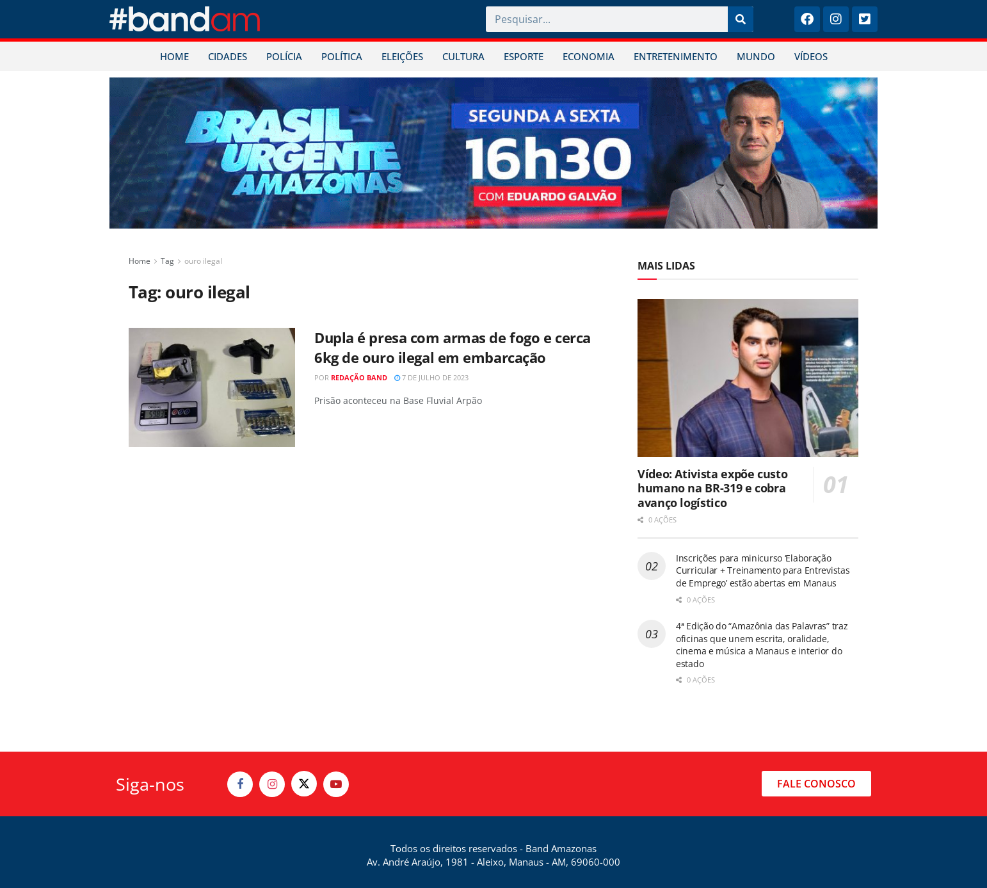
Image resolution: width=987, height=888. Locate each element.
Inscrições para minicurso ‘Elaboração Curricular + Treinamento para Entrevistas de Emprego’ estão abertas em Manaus (763, 570)
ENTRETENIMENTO (676, 56)
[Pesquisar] (740, 19)
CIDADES (227, 56)
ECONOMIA (588, 56)
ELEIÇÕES (402, 56)
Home (139, 260)
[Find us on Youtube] (336, 784)
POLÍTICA (341, 56)
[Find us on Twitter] (304, 783)
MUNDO (756, 56)
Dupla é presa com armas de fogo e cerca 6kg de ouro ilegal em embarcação (452, 347)
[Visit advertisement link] (493, 153)
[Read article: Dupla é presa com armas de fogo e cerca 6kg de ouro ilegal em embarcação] (212, 387)
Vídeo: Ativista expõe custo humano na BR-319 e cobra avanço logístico (712, 488)
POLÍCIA (284, 56)
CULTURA (463, 56)
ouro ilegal (203, 260)
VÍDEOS (811, 56)
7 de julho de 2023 (431, 377)
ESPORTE (523, 56)
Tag (167, 260)
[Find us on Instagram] (272, 784)
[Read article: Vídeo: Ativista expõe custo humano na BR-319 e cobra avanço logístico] (748, 378)
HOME (174, 56)
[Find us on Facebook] (240, 784)
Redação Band (359, 377)
